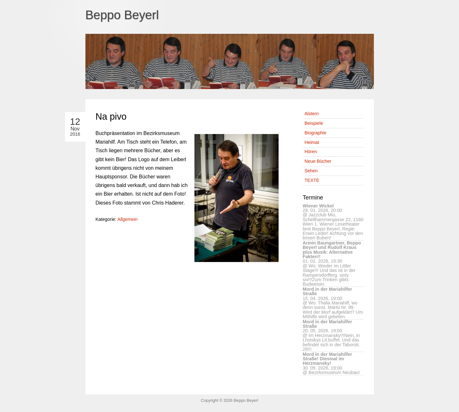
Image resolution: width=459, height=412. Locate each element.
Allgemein (127, 219)
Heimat (311, 142)
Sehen (311, 170)
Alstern (311, 113)
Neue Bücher (317, 161)
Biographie (315, 132)
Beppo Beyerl (122, 15)
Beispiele (313, 123)
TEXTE (311, 180)
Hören (310, 151)
